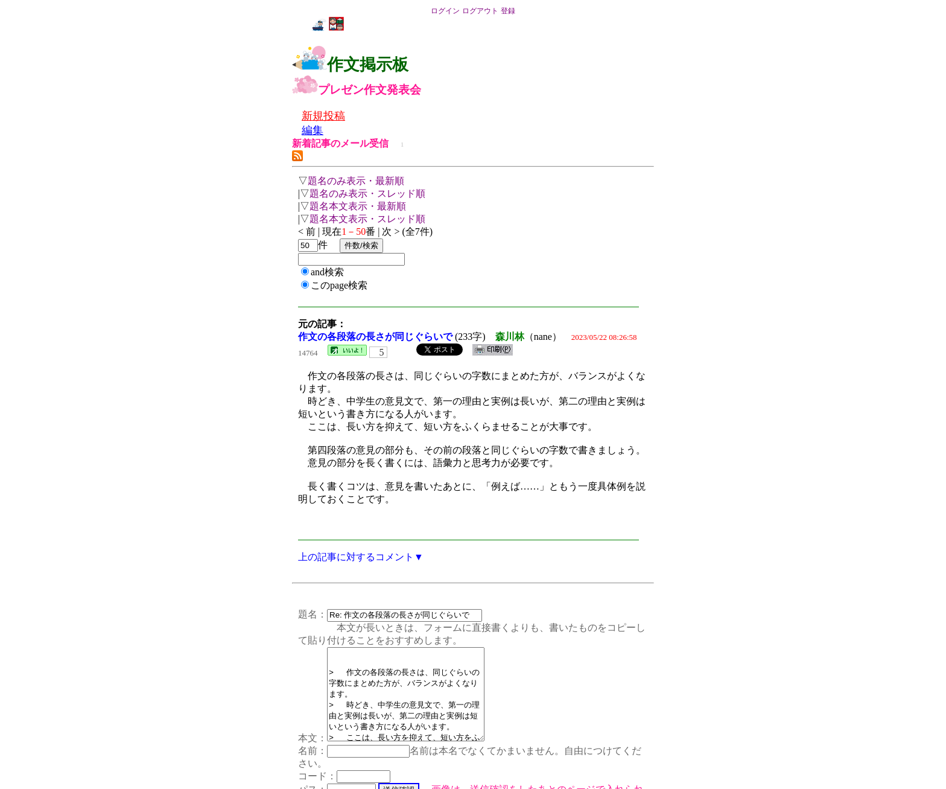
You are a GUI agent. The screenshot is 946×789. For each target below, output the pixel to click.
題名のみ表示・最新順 (356, 181)
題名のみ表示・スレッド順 (367, 193)
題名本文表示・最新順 (358, 206)
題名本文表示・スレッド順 (367, 219)
